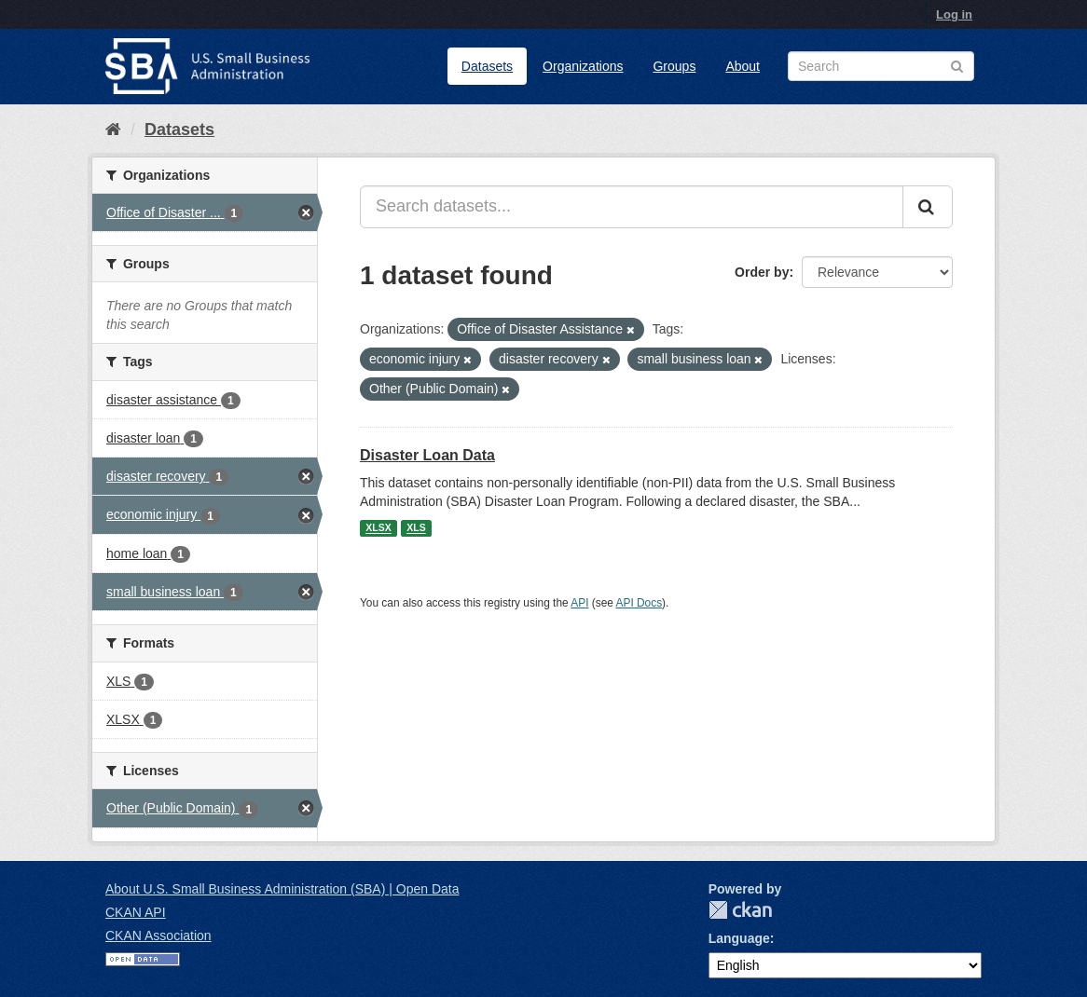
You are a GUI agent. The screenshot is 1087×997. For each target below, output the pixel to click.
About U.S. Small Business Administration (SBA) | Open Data (282, 888)
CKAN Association (158, 935)
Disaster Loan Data (427, 455)
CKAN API (135, 912)
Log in (954, 14)
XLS (415, 528)
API (579, 602)
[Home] (113, 129)
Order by (762, 272)
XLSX (378, 528)
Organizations (583, 66)
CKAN (740, 910)
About (742, 66)
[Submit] (927, 206)
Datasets (487, 66)
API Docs (639, 602)
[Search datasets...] (631, 206)
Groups (674, 66)
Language (739, 938)
